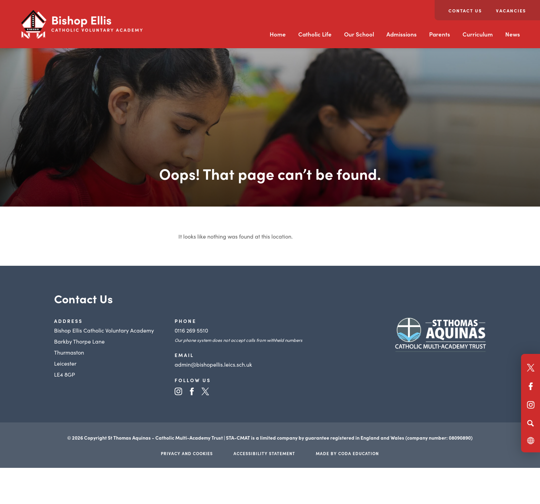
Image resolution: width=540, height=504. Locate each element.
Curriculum (478, 34)
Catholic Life (315, 34)
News (512, 34)
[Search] (530, 423)
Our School (359, 34)
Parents (439, 34)
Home (278, 34)
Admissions (401, 34)
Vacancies (511, 10)
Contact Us (465, 10)
